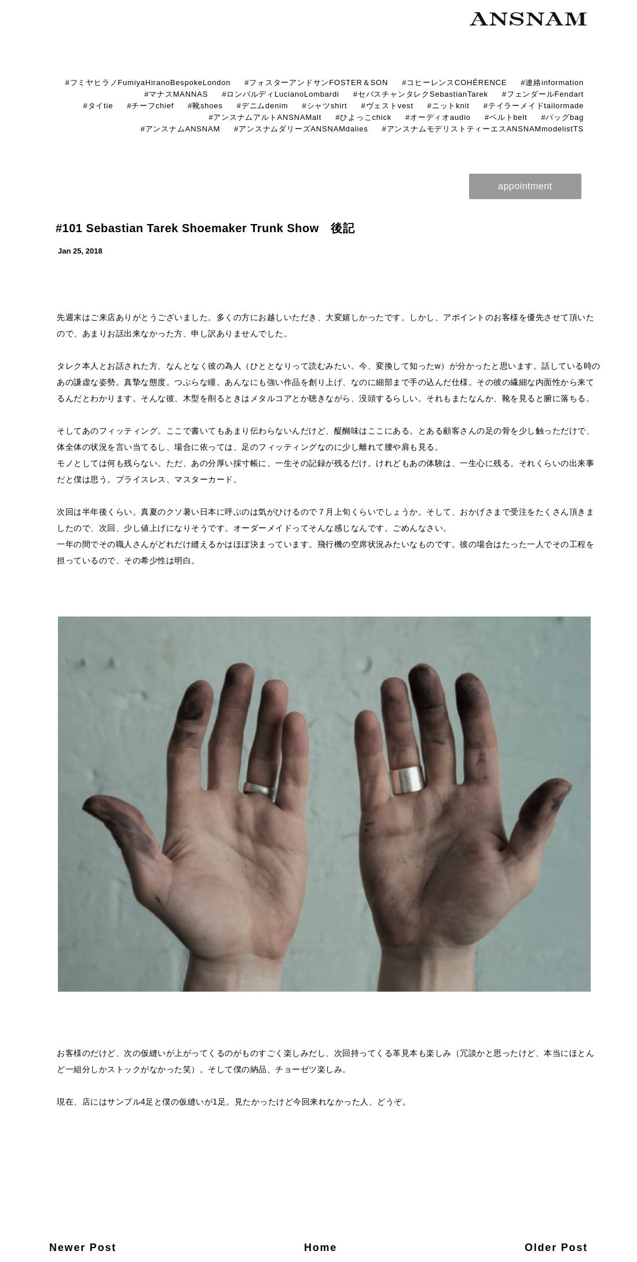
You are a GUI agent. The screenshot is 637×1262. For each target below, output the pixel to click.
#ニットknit (448, 105)
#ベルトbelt (506, 117)
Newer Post (82, 1247)
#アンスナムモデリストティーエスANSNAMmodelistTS (483, 128)
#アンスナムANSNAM (180, 128)
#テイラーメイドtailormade (534, 105)
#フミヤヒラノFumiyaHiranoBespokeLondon (147, 82)
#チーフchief (150, 105)
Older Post (556, 1247)
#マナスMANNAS (176, 94)
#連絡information (552, 82)
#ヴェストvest (387, 105)
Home (320, 1247)
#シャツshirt (324, 105)
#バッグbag (562, 117)
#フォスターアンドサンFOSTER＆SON (316, 82)
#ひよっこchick (363, 117)
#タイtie (98, 105)
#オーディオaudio (438, 117)
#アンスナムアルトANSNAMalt (264, 117)
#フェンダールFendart (543, 94)
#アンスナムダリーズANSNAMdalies (301, 128)
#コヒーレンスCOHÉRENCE (454, 82)
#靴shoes (205, 105)
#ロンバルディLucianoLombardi (280, 94)
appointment (525, 186)
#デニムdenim (262, 105)
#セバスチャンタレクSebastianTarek (420, 94)
